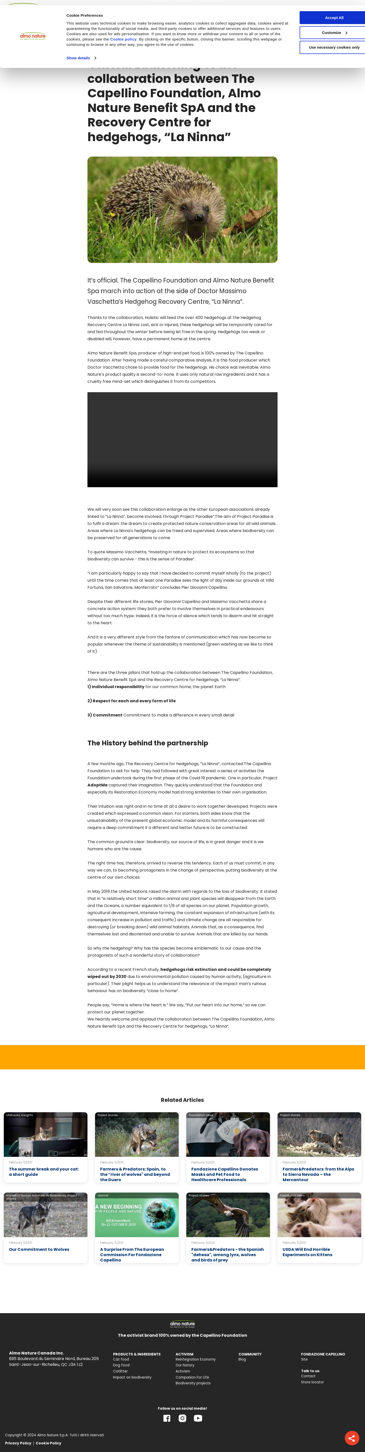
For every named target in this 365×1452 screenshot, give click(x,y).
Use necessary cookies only (322, 42)
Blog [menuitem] (242, 1359)
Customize (323, 27)
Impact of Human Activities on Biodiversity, (36, 1195)
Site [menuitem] (304, 1359)
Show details (78, 53)
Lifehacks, (13, 1115)
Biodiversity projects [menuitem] (193, 1383)
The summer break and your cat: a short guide (44, 1171)
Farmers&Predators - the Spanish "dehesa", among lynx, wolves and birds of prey (227, 1255)
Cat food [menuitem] (121, 1359)
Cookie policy (156, 34)
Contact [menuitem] (308, 1376)
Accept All (323, 12)
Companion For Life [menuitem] (192, 1377)
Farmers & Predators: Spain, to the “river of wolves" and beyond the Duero (135, 1174)
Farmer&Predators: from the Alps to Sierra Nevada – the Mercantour (318, 1174)
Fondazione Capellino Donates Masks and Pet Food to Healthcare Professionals (224, 1174)
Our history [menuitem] (185, 1365)
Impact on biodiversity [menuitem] (132, 1377)
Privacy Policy (18, 1443)
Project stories (108, 1115)
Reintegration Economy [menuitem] (196, 1359)
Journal (103, 1195)
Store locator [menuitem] (312, 1382)
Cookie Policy (48, 1443)
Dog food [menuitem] (121, 1365)
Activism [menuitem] (183, 1371)
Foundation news (201, 1115)
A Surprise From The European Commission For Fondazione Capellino (132, 1255)
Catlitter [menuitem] (120, 1371)
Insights (27, 1115)
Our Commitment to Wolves (39, 1249)
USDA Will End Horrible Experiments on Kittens (307, 1252)
